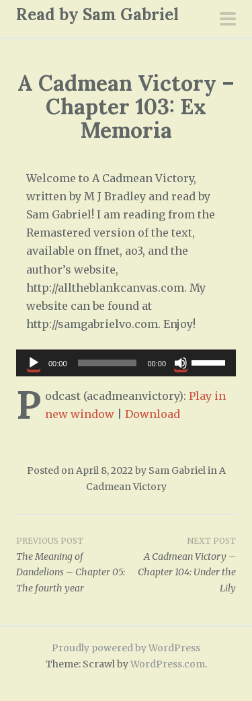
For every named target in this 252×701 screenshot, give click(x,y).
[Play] (33, 363)
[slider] (107, 363)
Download (152, 414)
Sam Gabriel (177, 470)
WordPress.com (167, 664)
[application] (126, 362)
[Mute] (180, 363)
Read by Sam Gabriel (97, 14)
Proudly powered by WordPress (126, 648)
